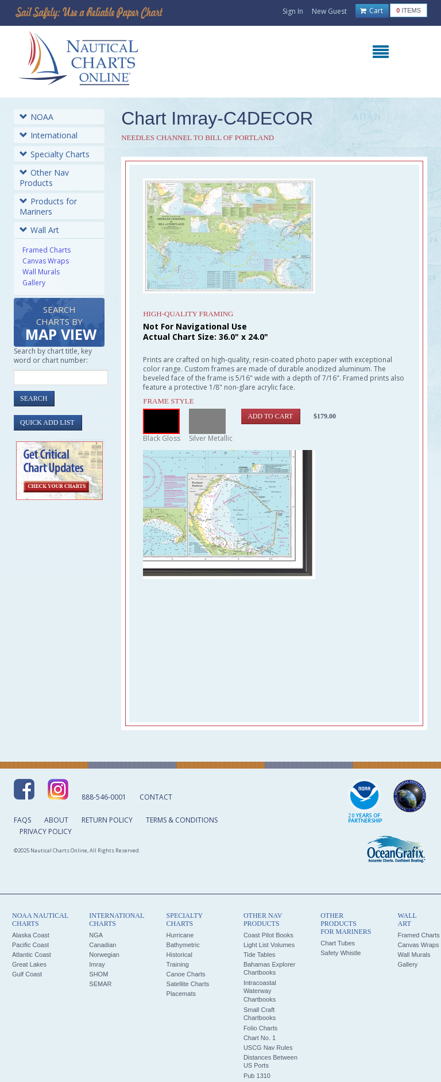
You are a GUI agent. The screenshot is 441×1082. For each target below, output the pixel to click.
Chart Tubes (337, 943)
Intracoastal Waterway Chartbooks (259, 991)
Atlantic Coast (31, 954)
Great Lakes (29, 964)
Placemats (181, 993)
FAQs (22, 820)
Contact (156, 797)
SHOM (98, 974)
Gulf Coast (27, 974)
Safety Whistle (340, 952)
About (56, 820)
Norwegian (104, 954)
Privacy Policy (46, 831)
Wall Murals (41, 272)
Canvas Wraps (45, 261)
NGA (96, 935)
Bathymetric (183, 944)
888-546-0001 (104, 797)
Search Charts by (60, 324)
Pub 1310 (256, 1075)
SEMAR (100, 983)
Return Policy (107, 820)
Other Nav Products (44, 177)
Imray (97, 964)
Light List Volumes (269, 944)
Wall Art (39, 229)
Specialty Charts (55, 154)
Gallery (33, 283)
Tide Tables (259, 954)
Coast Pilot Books (268, 935)
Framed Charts (46, 250)
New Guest (329, 11)
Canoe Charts (186, 974)
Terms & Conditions (182, 820)
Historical (179, 954)
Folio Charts (260, 1028)
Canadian (102, 944)
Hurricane (180, 935)
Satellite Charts (188, 983)
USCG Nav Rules (268, 1047)
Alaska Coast (30, 935)
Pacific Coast (30, 944)
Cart (371, 11)
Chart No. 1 (259, 1037)
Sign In (293, 11)
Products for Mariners (48, 206)
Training (178, 964)
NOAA (36, 116)
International (49, 135)
